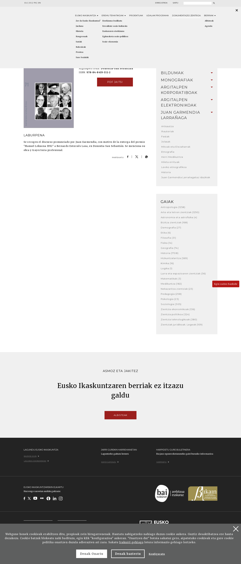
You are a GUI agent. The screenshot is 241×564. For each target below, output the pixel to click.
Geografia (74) (170, 248)
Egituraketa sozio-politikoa (115, 36)
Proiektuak (136, 15)
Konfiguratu (157, 554)
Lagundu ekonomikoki (36, 461)
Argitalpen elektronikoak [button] (187, 103)
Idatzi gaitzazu (110, 462)
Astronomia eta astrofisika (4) (179, 217)
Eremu (114, 15)
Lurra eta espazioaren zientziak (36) (183, 273)
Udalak (157, 15)
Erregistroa (161, 3)
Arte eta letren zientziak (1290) (180, 212)
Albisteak (209, 21)
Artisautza (167, 126)
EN (39, 3)
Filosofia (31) (168, 237)
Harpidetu (162, 462)
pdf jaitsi (115, 82)
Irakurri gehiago (131, 542)
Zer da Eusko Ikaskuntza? (88, 21)
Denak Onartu (91, 554)
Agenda (208, 26)
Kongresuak (82, 36)
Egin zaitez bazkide (225, 284)
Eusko (86, 15)
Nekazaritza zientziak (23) (177, 288)
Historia (79, 31)
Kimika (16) (167, 263)
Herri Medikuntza (172, 157)
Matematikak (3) (171, 278)
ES (30, 3)
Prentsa (79, 52)
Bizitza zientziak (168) (174, 222)
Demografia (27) (171, 227)
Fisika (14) (166, 242)
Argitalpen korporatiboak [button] (187, 90)
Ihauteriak (167, 131)
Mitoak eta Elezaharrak (175, 146)
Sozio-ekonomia (110, 42)
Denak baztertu (128, 554)
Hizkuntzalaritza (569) (174, 258)
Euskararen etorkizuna (113, 31)
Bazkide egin (31, 456)
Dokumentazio (186, 15)
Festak (165, 136)
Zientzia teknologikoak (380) (179, 319)
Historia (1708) (169, 253)
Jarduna (79, 26)
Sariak (79, 42)
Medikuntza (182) (171, 283)
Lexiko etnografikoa (174, 167)
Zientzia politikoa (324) (175, 314)
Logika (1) (166, 268)
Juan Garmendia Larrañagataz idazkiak (185, 177)
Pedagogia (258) (171, 294)
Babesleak (81, 47)
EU (25, 3)
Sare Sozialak (82, 57)
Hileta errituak (170, 162)
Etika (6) (166, 232)
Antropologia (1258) (173, 207)
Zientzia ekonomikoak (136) (178, 309)
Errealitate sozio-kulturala (114, 26)
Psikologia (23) (170, 299)
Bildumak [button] (187, 73)
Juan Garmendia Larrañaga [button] (187, 115)
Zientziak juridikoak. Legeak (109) (182, 324)
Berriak (210, 15)
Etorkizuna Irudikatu (112, 21)
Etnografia (167, 151)
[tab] (186, 73)
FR (35, 3)
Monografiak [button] (187, 80)
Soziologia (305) (171, 304)
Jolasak (165, 141)
